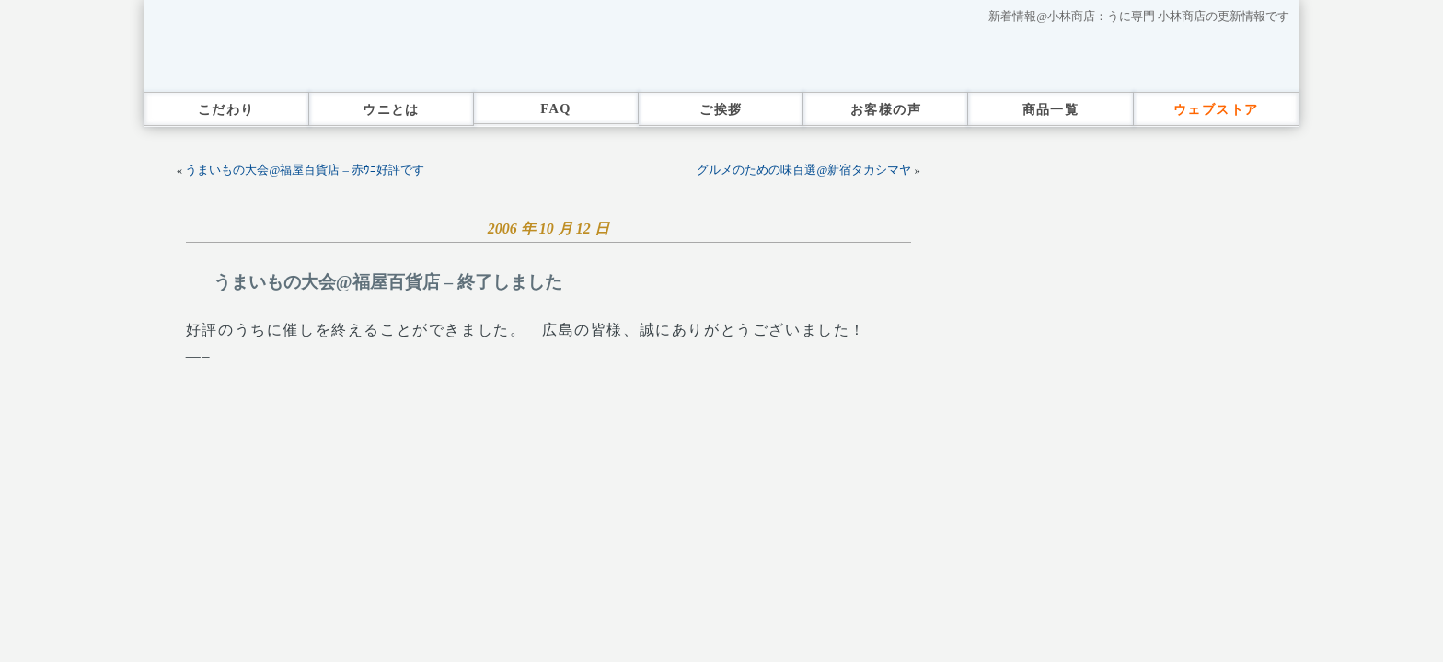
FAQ (555, 108)
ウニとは (391, 109)
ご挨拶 (720, 109)
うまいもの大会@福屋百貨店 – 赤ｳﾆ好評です (304, 170)
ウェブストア (1216, 109)
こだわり (226, 109)
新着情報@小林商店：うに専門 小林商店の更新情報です (1138, 16)
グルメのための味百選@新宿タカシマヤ (804, 170)
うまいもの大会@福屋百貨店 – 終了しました (388, 281)
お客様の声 (885, 109)
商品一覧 (1050, 109)
